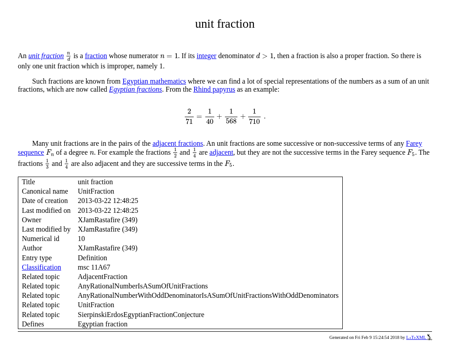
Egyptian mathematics (154, 81)
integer (206, 55)
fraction (96, 55)
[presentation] (68, 57)
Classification (41, 267)
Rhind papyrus (214, 89)
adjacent (221, 152)
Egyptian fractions (135, 89)
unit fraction (46, 55)
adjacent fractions (178, 143)
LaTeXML (419, 337)
